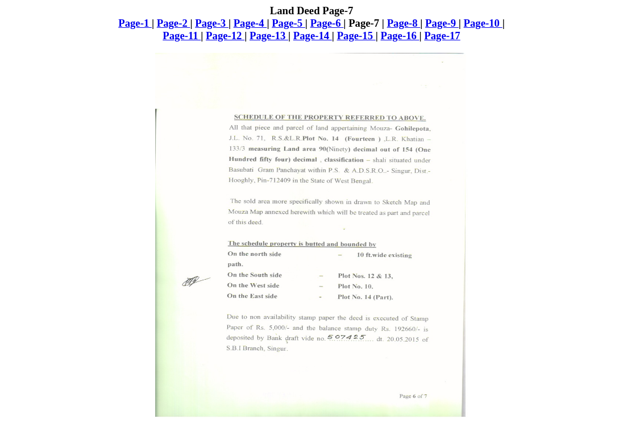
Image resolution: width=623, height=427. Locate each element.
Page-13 (269, 36)
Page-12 (225, 36)
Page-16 (399, 36)
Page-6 (327, 23)
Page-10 (483, 23)
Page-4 (250, 23)
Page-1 (135, 23)
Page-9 (442, 23)
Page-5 (288, 23)
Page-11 (182, 36)
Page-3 (212, 23)
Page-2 (173, 23)
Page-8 (404, 23)
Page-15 (356, 36)
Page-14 (312, 36)
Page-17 (442, 36)
